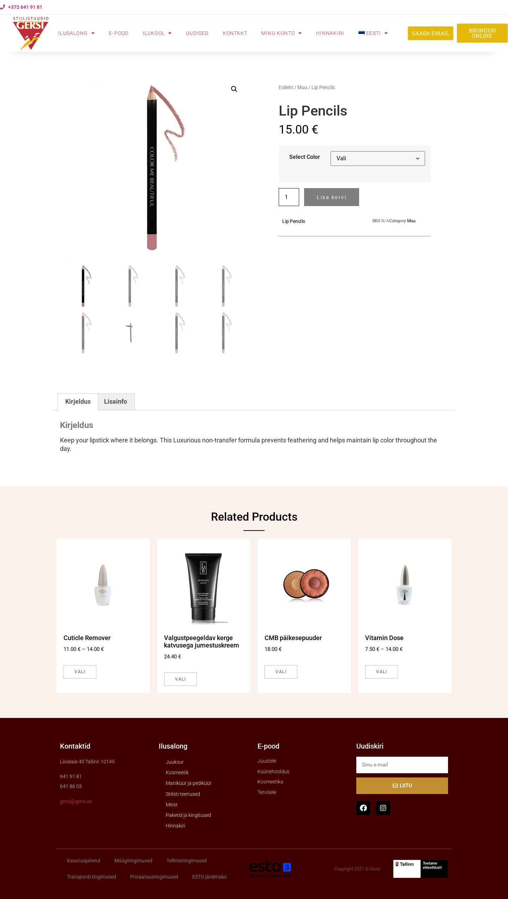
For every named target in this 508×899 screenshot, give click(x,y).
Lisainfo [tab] (115, 401)
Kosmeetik (177, 772)
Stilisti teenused (183, 794)
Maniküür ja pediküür (189, 783)
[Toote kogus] (289, 197)
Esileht (286, 87)
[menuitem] (373, 33)
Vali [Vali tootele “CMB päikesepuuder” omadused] (281, 671)
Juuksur (175, 762)
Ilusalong (76, 33)
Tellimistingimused (187, 860)
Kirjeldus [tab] (78, 401)
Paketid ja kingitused (188, 815)
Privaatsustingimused (154, 877)
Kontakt (235, 33)
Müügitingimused (133, 860)
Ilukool (157, 33)
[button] (234, 89)
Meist (172, 804)
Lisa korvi (331, 197)
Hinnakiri (330, 33)
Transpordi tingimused (91, 877)
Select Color (304, 157)
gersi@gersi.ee (76, 801)
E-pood (118, 33)
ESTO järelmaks (209, 877)
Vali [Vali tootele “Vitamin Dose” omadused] (381, 671)
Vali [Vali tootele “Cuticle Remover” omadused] (79, 671)
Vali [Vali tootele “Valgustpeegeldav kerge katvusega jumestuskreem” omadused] (180, 679)
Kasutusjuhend (83, 860)
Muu (302, 87)
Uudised (197, 33)
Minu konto (281, 33)
